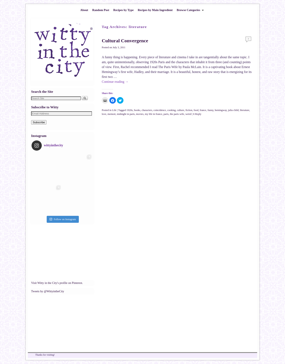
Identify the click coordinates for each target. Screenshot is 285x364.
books (137, 110)
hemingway (221, 110)
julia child (233, 110)
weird (188, 114)
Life (114, 110)
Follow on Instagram (63, 219)
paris (166, 114)
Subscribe (39, 122)
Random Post (100, 10)
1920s (130, 110)
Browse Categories (189, 11)
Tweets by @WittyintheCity (47, 291)
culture (180, 110)
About (84, 10)
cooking (171, 110)
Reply (197, 114)
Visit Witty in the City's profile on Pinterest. (57, 282)
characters (146, 110)
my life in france (153, 114)
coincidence (160, 110)
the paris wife (177, 114)
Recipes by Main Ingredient (155, 10)
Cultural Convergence (125, 40)
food (196, 110)
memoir (111, 114)
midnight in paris (126, 114)
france (203, 110)
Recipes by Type (123, 10)
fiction (188, 110)
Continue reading (115, 81)
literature (244, 110)
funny (211, 110)
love (104, 114)
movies (140, 114)
